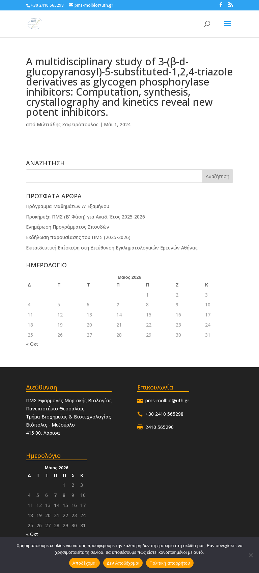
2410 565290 (159, 427)
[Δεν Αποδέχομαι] (250, 555)
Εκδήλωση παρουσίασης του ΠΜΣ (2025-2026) (78, 237)
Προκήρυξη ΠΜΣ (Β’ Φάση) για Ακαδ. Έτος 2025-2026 (85, 216)
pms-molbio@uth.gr (167, 400)
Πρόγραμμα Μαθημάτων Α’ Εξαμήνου (67, 206)
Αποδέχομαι (85, 563)
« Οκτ (32, 344)
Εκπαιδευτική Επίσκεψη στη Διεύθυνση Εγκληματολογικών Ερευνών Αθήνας (112, 247)
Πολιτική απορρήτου (169, 563)
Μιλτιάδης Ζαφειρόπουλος (67, 124)
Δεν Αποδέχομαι (123, 563)
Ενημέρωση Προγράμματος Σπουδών (67, 227)
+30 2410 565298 (47, 5)
